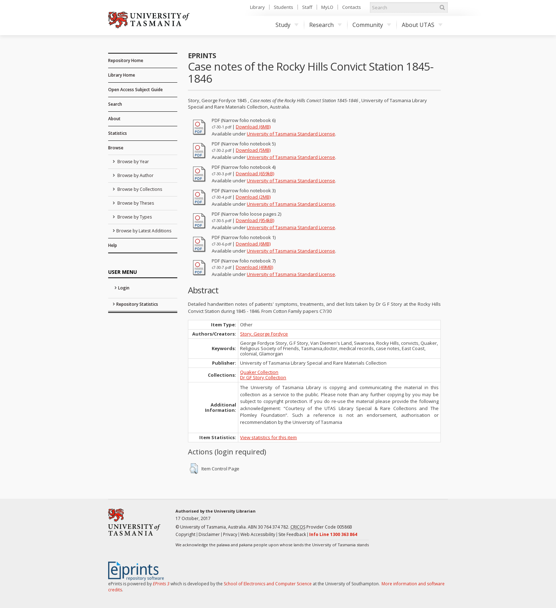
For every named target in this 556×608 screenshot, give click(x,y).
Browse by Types (134, 217)
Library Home (121, 75)
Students (283, 7)
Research (325, 25)
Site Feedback (292, 534)
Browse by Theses (135, 203)
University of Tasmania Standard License (291, 134)
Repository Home (125, 60)
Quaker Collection (259, 372)
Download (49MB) (254, 267)
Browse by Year (132, 162)
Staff (307, 7)
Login (123, 288)
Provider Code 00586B (321, 527)
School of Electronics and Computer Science (268, 584)
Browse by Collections (139, 189)
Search (115, 104)
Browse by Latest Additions (143, 231)
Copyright (185, 534)
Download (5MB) (253, 150)
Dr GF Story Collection (263, 377)
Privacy (230, 534)
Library (257, 7)
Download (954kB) (255, 220)
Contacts (351, 7)
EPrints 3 (161, 584)
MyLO (327, 7)
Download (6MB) (253, 126)
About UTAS (422, 25)
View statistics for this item (268, 437)
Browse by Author (135, 175)
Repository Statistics (137, 304)
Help (112, 245)
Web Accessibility (257, 534)
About (114, 119)
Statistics (117, 133)
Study (287, 25)
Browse (115, 148)
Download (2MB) (253, 197)
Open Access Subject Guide (135, 90)
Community (371, 25)
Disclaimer (209, 534)
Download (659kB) (255, 173)
